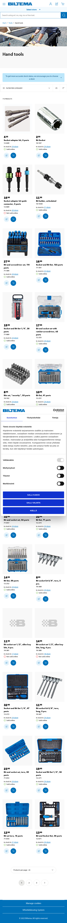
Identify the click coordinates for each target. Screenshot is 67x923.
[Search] (64, 15)
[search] (33, 15)
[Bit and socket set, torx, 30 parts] (17, 751)
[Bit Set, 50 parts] (17, 559)
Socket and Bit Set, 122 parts (49, 264)
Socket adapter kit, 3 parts (16, 140)
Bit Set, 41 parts (43, 395)
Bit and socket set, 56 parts (16, 520)
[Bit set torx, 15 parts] (17, 814)
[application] (62, 917)
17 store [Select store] (15, 654)
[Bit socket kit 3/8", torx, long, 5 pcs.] (49, 687)
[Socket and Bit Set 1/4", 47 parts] (17, 687)
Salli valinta (33, 502)
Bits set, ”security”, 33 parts (17, 395)
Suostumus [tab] (12, 417)
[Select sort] (33, 870)
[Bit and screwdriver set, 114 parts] (17, 243)
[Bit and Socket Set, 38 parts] (49, 814)
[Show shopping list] (57, 4)
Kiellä (33, 510)
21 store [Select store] (47, 207)
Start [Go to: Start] (4, 23)
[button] (33, 9)
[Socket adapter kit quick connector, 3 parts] (17, 179)
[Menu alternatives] (4, 4)
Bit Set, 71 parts (43, 520)
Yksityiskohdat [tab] (33, 417)
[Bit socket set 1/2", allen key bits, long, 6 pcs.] (49, 623)
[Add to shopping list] (6, 155)
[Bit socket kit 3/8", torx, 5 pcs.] (49, 559)
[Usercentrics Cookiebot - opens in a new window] (53, 410)
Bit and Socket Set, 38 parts (49, 836)
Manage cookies (33, 903)
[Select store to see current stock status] (33, 77)
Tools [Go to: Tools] (10, 23)
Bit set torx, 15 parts (13, 836)
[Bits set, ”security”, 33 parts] (17, 374)
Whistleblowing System (33, 909)
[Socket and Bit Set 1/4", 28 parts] (17, 307)
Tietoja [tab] (55, 417)
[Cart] (63, 4)
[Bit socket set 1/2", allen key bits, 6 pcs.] (17, 623)
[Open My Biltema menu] (51, 4)
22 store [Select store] (47, 271)
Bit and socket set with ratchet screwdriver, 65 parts (47, 331)
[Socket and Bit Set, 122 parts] (49, 243)
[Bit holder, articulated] (49, 179)
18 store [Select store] (47, 654)
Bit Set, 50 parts (11, 580)
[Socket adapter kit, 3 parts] (17, 119)
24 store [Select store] (15, 146)
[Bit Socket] (49, 119)
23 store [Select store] (15, 338)
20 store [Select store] (15, 210)
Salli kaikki (33, 495)
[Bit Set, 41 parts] (49, 374)
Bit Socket (40, 140)
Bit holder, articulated (46, 201)
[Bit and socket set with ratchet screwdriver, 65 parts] (49, 307)
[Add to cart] (13, 155)
